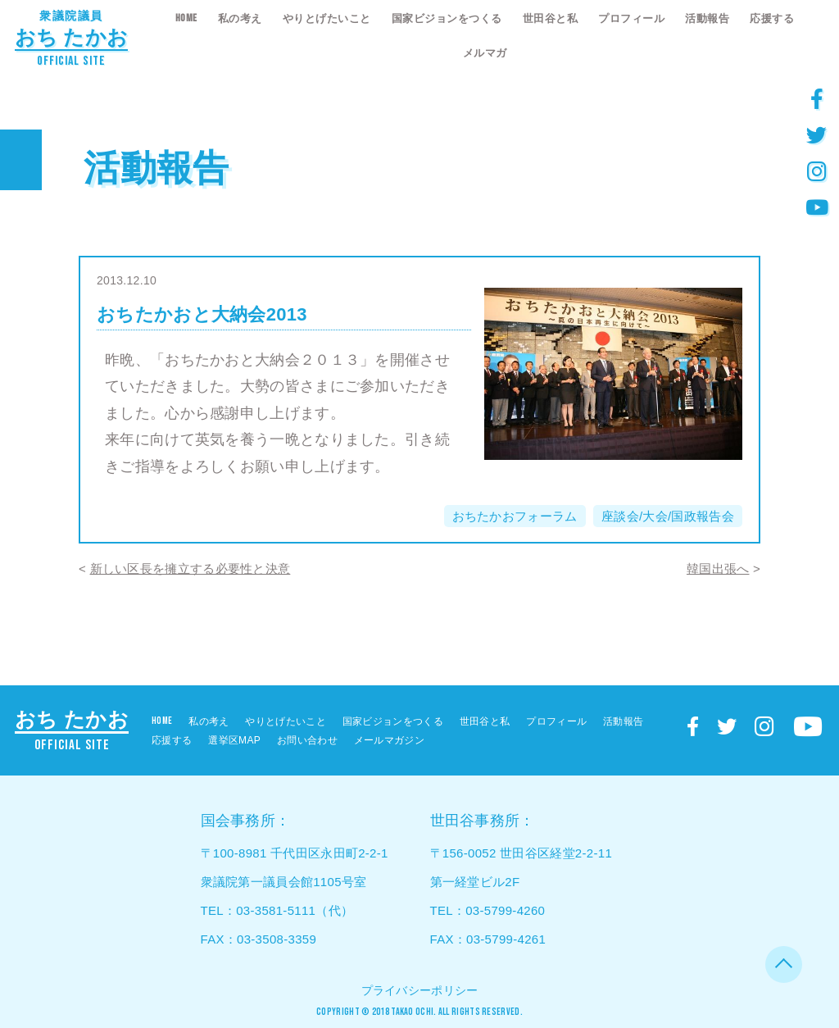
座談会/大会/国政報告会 (667, 516)
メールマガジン (389, 740)
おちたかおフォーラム (515, 516)
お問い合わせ (307, 740)
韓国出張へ (718, 568)
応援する (772, 18)
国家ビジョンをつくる (447, 18)
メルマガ (485, 53)
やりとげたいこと (327, 18)
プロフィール (631, 18)
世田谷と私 (550, 18)
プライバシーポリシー (419, 990)
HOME (186, 18)
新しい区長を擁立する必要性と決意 (190, 568)
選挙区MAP (234, 740)
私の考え (240, 18)
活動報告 (707, 18)
